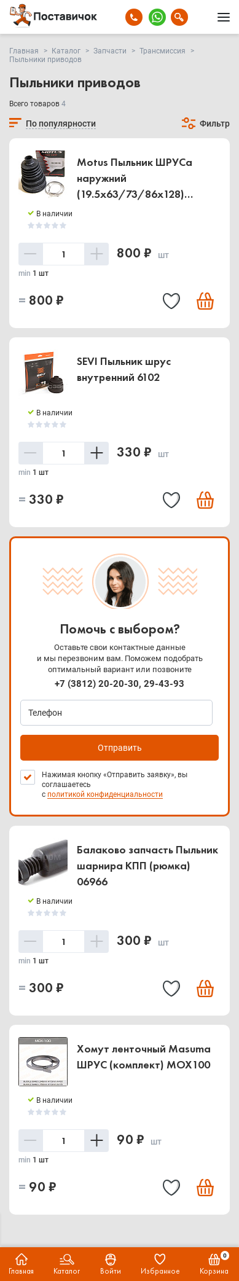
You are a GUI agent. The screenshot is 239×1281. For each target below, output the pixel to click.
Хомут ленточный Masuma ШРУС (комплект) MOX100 (144, 1056)
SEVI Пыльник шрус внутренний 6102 (124, 369)
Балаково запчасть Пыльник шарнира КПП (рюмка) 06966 (147, 865)
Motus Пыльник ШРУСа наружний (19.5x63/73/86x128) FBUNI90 (134, 179)
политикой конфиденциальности (105, 794)
